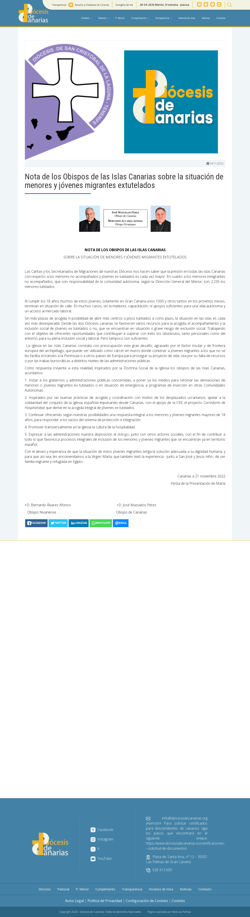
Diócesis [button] (86, 18)
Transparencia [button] (60, 4)
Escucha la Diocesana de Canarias (92, 4)
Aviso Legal (74, 900)
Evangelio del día (124, 4)
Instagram (102, 839)
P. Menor (120, 18)
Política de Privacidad (105, 900)
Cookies (178, 900)
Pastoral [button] (103, 18)
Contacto (220, 18)
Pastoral (63, 889)
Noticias (206, 18)
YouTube (101, 858)
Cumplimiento (105, 889)
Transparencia (132, 889)
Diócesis (45, 889)
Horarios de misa (186, 18)
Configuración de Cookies (147, 900)
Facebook (102, 829)
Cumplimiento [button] (140, 18)
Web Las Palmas (181, 912)
